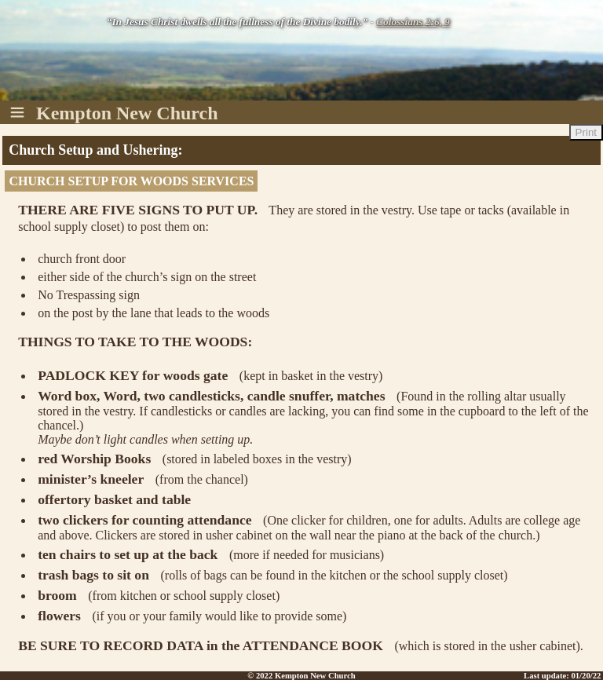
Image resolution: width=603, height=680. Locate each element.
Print (586, 132)
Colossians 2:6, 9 (413, 21)
